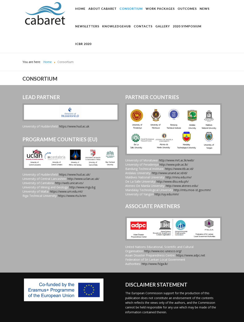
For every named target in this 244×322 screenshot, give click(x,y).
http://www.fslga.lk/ (155, 264)
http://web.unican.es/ (69, 183)
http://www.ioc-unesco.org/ (163, 251)
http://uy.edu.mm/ (167, 194)
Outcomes (187, 8)
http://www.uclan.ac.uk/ (83, 179)
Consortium (131, 8)
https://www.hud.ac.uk (74, 126)
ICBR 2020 (83, 44)
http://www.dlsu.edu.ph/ (172, 181)
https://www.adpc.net (190, 255)
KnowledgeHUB (116, 26)
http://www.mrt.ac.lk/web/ (176, 160)
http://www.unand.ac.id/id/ (169, 173)
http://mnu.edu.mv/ (179, 177)
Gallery (162, 26)
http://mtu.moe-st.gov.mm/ (192, 190)
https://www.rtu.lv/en (72, 196)
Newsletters (87, 26)
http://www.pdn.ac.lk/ (173, 164)
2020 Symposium (187, 26)
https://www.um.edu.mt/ (66, 191)
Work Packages (160, 8)
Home (80, 8)
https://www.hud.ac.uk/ (74, 174)
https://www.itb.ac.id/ (179, 169)
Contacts (143, 26)
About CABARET (102, 8)
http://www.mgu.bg (82, 187)
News (204, 8)
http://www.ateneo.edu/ (182, 186)
